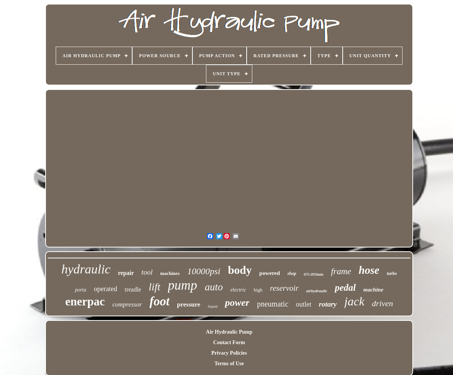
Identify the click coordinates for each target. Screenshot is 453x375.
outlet (303, 304)
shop (291, 273)
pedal (345, 287)
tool (147, 272)
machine (373, 290)
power (237, 302)
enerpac (85, 301)
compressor (127, 304)
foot (159, 301)
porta (80, 290)
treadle (133, 289)
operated (105, 289)
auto (214, 287)
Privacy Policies (229, 353)
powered (269, 273)
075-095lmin (313, 274)
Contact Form (229, 342)
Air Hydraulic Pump (229, 332)
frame (341, 271)
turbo (392, 273)
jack (354, 301)
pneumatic (272, 304)
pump (182, 285)
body (240, 270)
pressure (188, 304)
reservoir (284, 288)
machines (170, 273)
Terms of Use (229, 363)
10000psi (203, 271)
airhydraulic (316, 290)
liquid (213, 306)
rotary (328, 304)
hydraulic (85, 269)
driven (382, 303)
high (258, 290)
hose (369, 270)
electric (238, 290)
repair (126, 273)
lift (154, 287)
